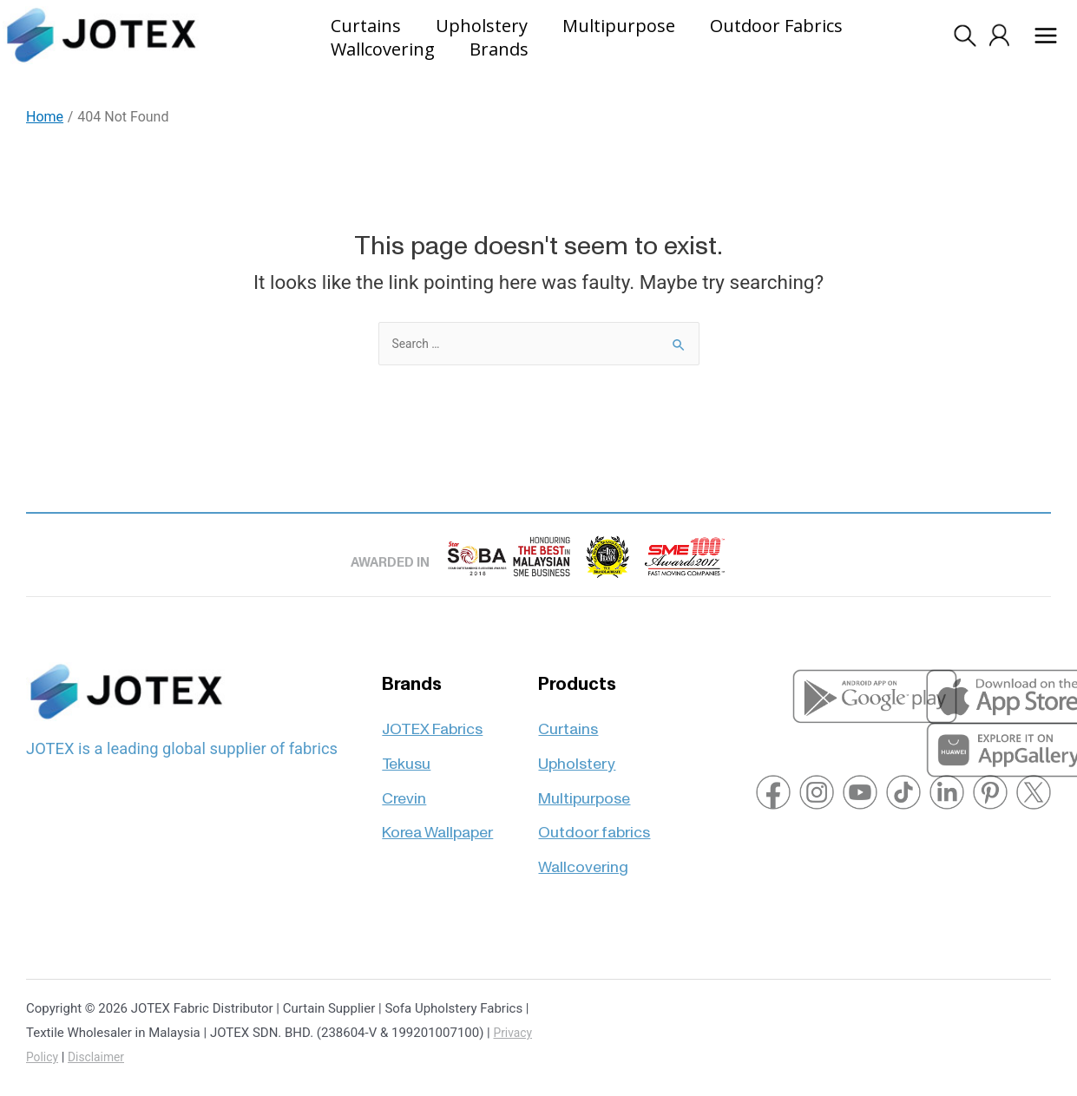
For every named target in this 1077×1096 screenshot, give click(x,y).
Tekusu (406, 732)
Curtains (568, 696)
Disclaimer (101, 1057)
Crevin (404, 767)
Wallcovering (583, 838)
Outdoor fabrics (594, 803)
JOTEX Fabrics (432, 696)
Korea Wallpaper (437, 803)
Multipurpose (584, 767)
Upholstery (576, 732)
